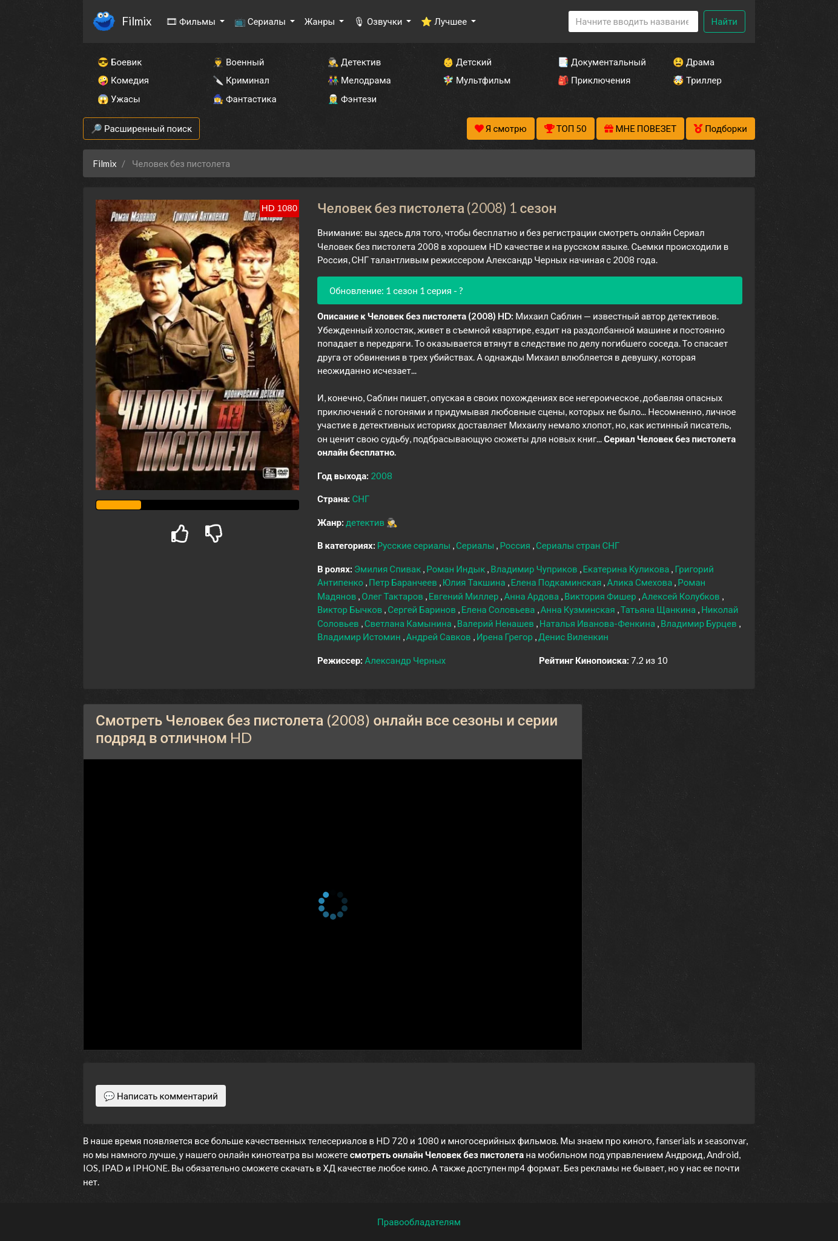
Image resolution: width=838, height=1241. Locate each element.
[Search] (633, 21)
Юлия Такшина (475, 582)
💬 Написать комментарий (161, 1095)
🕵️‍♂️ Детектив (354, 61)
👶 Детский (467, 61)
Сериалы (476, 545)
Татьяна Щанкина (659, 609)
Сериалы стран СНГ (577, 545)
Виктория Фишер (601, 596)
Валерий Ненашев (496, 623)
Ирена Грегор (506, 636)
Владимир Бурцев (700, 623)
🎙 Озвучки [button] (379, 21)
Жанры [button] (321, 21)
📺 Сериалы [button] (261, 21)
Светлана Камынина (409, 623)
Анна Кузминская (579, 609)
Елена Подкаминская (557, 582)
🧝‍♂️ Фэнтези (352, 98)
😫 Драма (693, 61)
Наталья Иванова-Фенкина (598, 623)
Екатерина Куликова (627, 568)
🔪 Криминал (241, 79)
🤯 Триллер (697, 79)
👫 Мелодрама (359, 79)
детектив (366, 522)
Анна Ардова (532, 596)
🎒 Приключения (594, 79)
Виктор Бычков (350, 609)
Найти (724, 21)
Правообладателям (419, 1221)
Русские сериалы (414, 545)
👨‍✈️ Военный (238, 61)
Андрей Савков (439, 636)
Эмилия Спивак (388, 568)
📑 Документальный (599, 61)
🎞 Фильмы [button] (191, 21)
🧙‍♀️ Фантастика (245, 98)
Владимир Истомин (360, 636)
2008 (381, 475)
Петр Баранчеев (404, 582)
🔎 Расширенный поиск (141, 128)
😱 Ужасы (118, 98)
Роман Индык (456, 568)
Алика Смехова (640, 582)
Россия (516, 545)
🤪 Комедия (123, 79)
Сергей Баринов (422, 609)
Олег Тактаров (392, 596)
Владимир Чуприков (534, 568)
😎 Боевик (119, 61)
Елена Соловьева (499, 609)
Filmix (136, 21)
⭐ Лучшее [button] (445, 21)
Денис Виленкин (573, 636)
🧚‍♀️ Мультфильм (476, 79)
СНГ (360, 498)
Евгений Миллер (465, 596)
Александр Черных (405, 660)
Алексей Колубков (682, 596)
